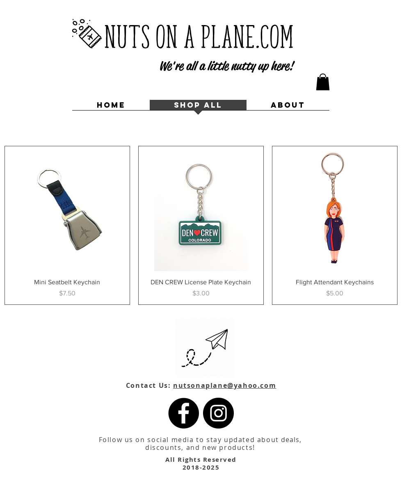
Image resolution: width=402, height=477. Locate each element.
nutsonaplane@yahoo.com (224, 385)
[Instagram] (218, 413)
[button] (323, 82)
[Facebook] (183, 413)
